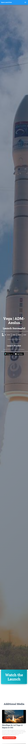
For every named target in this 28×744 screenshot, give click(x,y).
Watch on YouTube (9, 737)
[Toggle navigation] (25, 2)
